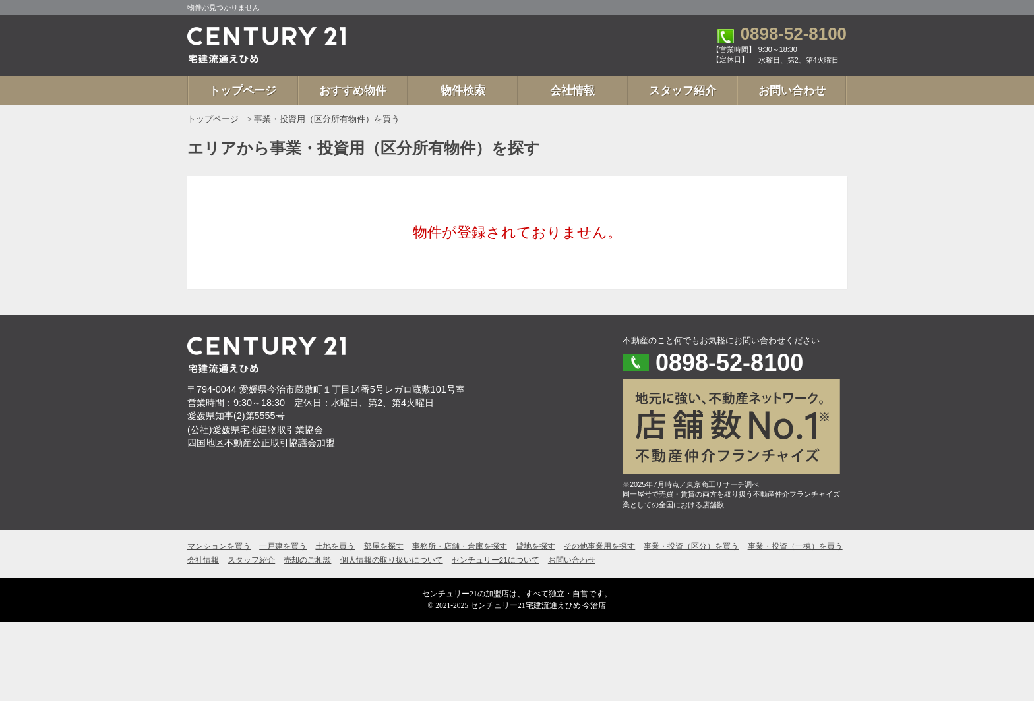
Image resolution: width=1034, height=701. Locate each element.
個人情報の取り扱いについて (391, 560)
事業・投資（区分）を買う (691, 546)
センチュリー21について (495, 560)
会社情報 (572, 90)
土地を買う (335, 546)
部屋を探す (384, 546)
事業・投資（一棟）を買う (795, 546)
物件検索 (463, 90)
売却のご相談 (307, 560)
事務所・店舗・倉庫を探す (459, 546)
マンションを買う (219, 546)
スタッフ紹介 (682, 90)
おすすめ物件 (352, 90)
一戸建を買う (283, 546)
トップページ (242, 90)
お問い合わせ (792, 90)
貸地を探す (535, 546)
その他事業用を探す (599, 546)
